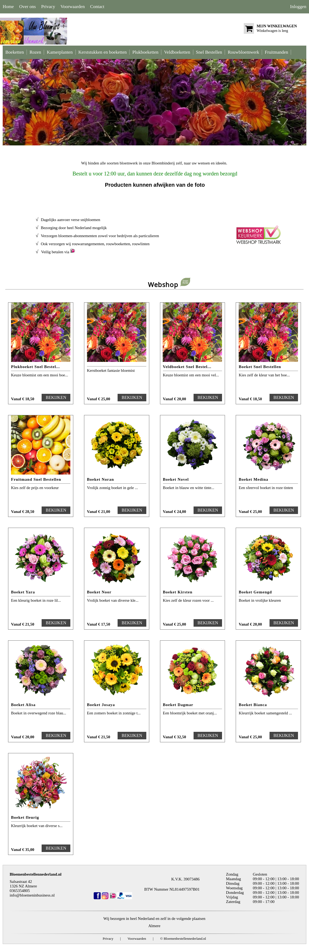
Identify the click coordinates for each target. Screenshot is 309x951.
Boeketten (14, 52)
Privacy (48, 6)
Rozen (35, 52)
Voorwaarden (72, 6)
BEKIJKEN (56, 397)
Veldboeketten (177, 52)
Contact (97, 6)
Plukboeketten (145, 52)
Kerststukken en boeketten (102, 52)
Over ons (27, 6)
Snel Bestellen (209, 52)
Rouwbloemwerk (243, 52)
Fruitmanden (276, 52)
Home (8, 6)
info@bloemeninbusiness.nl (32, 895)
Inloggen (298, 6)
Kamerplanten (59, 52)
